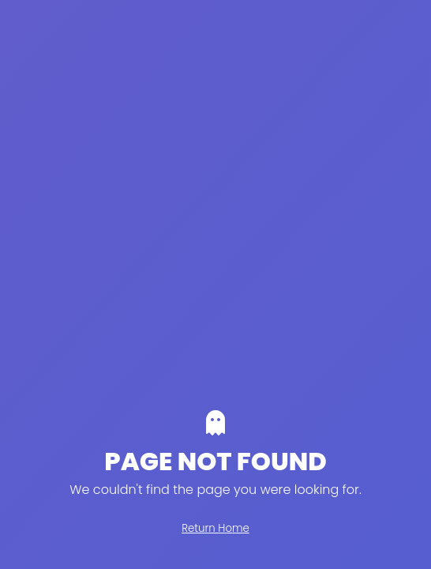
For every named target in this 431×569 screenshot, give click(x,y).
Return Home (215, 528)
